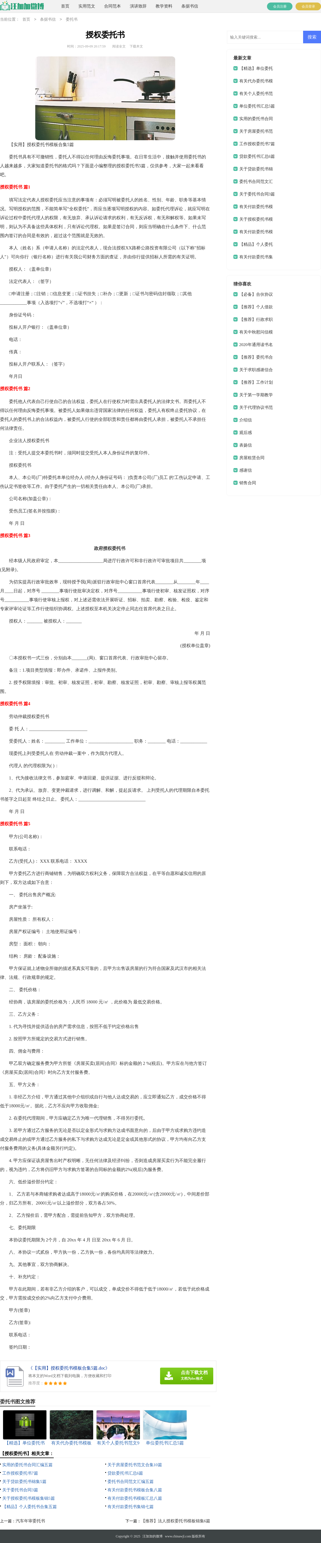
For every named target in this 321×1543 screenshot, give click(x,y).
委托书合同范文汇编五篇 (130, 1481)
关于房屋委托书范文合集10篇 (134, 1465)
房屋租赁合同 (251, 457)
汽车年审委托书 (30, 1521)
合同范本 (112, 6)
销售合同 (247, 483)
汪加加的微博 (152, 1536)
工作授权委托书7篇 (20, 1473)
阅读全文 (119, 46)
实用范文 (86, 6)
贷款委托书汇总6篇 (125, 1473)
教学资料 (164, 6)
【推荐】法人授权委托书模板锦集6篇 (175, 1521)
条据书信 (189, 6)
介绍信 (245, 420)
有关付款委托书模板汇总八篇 (134, 1498)
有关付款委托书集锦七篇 (130, 1506)
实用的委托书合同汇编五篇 (27, 1465)
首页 (65, 6)
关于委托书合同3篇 (20, 1490)
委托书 (72, 20)
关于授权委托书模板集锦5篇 (28, 1498)
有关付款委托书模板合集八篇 (134, 1490)
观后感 (245, 432)
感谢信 (245, 470)
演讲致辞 (138, 6)
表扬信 (245, 445)
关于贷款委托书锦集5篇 (24, 1481)
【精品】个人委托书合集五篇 (29, 1506)
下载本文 (136, 46)
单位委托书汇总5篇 (257, 106)
